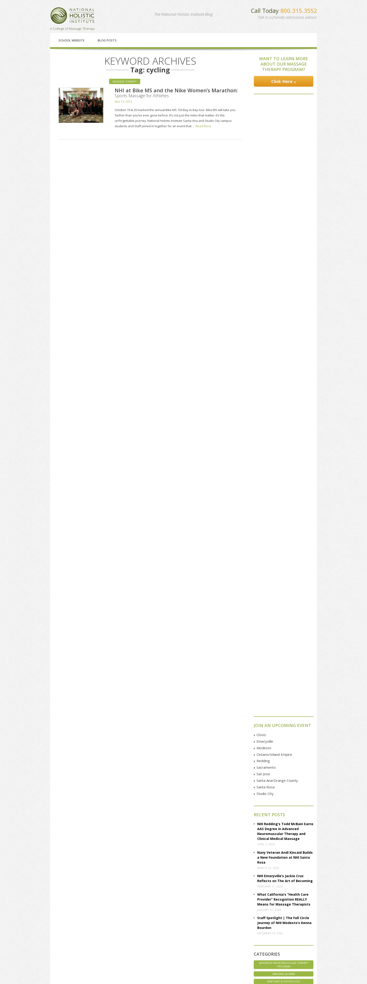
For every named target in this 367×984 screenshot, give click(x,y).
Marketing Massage (283, 692)
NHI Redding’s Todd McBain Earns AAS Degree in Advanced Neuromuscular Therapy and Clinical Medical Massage (285, 486)
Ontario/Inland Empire (274, 410)
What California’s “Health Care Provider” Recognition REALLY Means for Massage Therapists (283, 555)
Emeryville (265, 397)
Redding (263, 416)
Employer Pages (67, 944)
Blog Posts (107, 40)
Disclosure (64, 938)
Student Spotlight (283, 738)
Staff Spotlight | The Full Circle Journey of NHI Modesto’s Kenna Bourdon (284, 578)
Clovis (261, 390)
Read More (203, 126)
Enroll (215, 883)
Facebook (274, 913)
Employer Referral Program (75, 949)
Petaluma (115, 923)
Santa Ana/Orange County (277, 436)
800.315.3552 (298, 11)
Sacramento (266, 423)
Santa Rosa (266, 442)
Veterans (283, 753)
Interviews (283, 684)
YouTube (274, 929)
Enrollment (64, 918)
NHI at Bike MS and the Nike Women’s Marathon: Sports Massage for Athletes (176, 92)
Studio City (265, 449)
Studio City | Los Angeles (125, 954)
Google (273, 918)
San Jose (263, 429)
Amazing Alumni (283, 629)
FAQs (60, 923)
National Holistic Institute (72, 15)
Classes (78, 883)
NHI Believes (283, 707)
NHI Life (284, 715)
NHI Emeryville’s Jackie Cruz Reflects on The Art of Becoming (285, 534)
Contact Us (279, 883)
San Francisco (118, 938)
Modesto (264, 403)
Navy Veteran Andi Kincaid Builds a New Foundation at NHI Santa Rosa (285, 513)
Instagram (274, 934)
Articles (62, 933)
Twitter (272, 923)
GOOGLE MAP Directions (229, 924)
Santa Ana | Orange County (127, 949)
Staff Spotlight (283, 722)
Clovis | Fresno (119, 912)
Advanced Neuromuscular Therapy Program (283, 620)
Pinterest (274, 939)
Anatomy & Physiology (283, 637)
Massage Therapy (125, 81)
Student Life (283, 730)
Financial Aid (148, 883)
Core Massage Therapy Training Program (283, 668)
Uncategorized (283, 745)
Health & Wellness (284, 677)
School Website (71, 40)
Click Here (282, 81)
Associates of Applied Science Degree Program (283, 657)
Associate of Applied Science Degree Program (284, 646)
